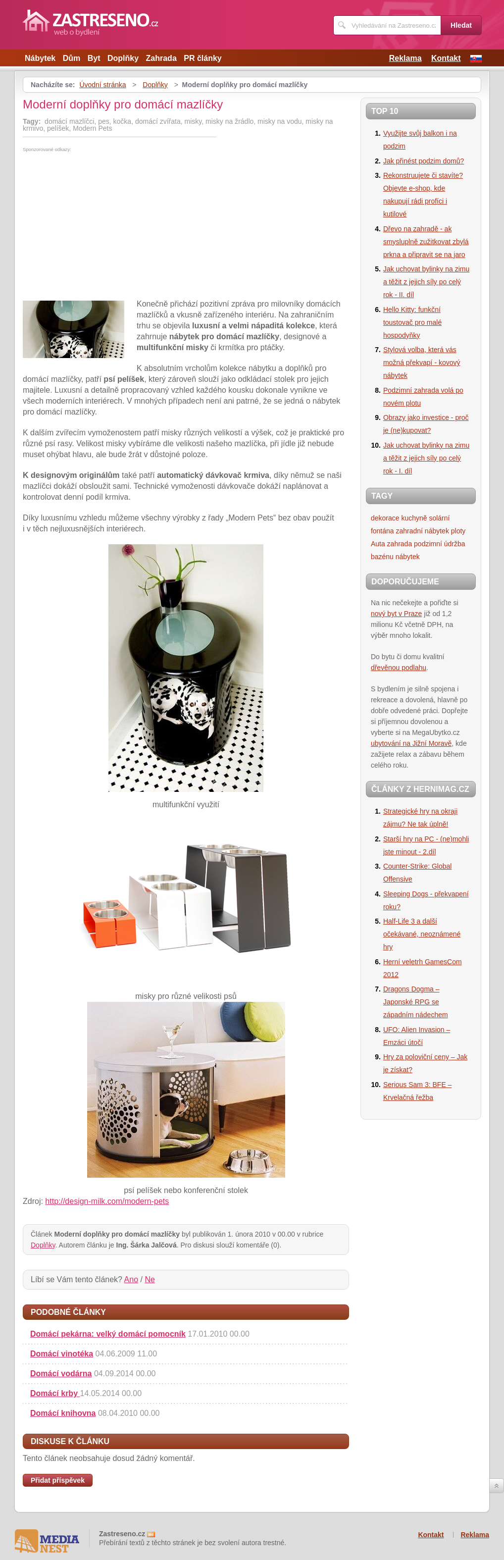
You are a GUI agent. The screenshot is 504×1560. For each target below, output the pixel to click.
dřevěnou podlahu (398, 668)
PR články (202, 58)
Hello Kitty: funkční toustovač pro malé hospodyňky (412, 322)
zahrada (399, 544)
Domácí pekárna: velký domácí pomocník (108, 1334)
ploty (458, 531)
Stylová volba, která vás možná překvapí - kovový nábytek (421, 362)
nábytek (408, 557)
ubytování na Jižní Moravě (411, 743)
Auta (378, 544)
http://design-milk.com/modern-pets (107, 1201)
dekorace (385, 518)
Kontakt (446, 58)
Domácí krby (55, 1393)
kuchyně (414, 518)
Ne (149, 1279)
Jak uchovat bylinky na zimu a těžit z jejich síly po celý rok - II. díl (426, 282)
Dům (72, 58)
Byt (94, 58)
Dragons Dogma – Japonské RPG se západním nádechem (415, 1002)
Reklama (405, 58)
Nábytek (40, 58)
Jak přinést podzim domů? (423, 161)
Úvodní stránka (102, 85)
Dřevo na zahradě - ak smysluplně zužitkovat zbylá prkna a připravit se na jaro (426, 242)
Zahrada (161, 58)
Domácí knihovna (63, 1413)
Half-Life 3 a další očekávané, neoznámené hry (421, 934)
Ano (131, 1279)
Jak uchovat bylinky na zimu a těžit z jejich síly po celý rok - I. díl (426, 458)
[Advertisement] (106, 226)
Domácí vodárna (61, 1373)
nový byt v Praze (396, 614)
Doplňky (123, 58)
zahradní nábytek (422, 531)
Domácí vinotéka (61, 1354)
